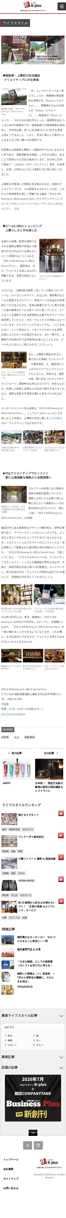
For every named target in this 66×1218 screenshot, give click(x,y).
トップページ (11, 1159)
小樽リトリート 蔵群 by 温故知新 (37, 858)
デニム (14, 895)
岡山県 (5, 895)
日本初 (5, 737)
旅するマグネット (28, 814)
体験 (10, 1040)
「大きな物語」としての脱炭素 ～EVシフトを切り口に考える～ (36, 963)
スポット (12, 1044)
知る (10, 1035)
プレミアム (14, 917)
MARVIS (7, 783)
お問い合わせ (11, 1188)
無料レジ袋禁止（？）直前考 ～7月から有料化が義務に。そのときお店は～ (36, 977)
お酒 (24, 917)
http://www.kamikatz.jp (13, 713)
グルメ (39, 1044)
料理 (20, 851)
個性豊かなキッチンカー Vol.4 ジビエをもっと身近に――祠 (36, 939)
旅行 (4, 829)
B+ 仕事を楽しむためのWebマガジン (33, 6)
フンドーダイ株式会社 (32, 836)
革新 (13, 851)
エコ (16, 737)
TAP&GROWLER (25, 986)
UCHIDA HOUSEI (26, 880)
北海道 (5, 873)
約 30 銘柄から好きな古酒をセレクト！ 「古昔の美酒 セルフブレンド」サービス (36, 906)
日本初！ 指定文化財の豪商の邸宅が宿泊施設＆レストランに (49, 787)
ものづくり (27, 829)
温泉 (13, 873)
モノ (38, 1040)
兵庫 (4, 917)
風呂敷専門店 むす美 (29, 949)
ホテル (21, 873)
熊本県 (5, 851)
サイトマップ (11, 1178)
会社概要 (8, 1169)
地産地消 (30, 737)
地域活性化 (14, 829)
